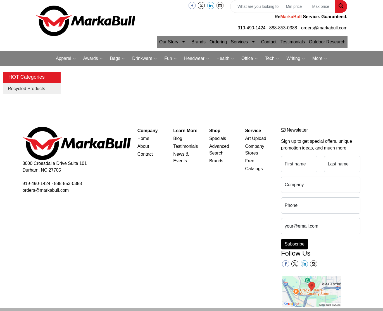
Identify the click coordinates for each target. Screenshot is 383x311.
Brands (198, 41)
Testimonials (292, 41)
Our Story (168, 41)
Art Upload (255, 138)
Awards (93, 58)
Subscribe (295, 244)
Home (143, 138)
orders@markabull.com (324, 27)
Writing (295, 58)
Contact (269, 41)
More (319, 58)
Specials (217, 138)
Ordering (218, 41)
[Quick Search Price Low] (296, 6)
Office (249, 58)
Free (249, 160)
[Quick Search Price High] (322, 6)
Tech (272, 58)
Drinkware (144, 58)
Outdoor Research (327, 41)
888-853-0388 (283, 27)
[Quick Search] (256, 6)
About (143, 146)
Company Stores (254, 149)
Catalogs (254, 168)
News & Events (181, 157)
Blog (177, 138)
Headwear (196, 58)
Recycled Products (26, 88)
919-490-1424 (252, 27)
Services (239, 41)
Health (225, 58)
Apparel (66, 58)
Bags (117, 58)
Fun (170, 58)
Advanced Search (219, 149)
